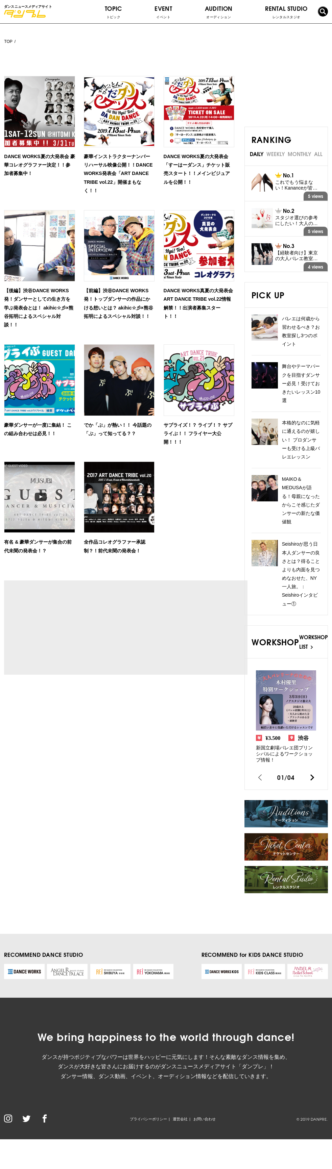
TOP (8, 41)
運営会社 (180, 1119)
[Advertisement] (67, 627)
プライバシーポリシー (148, 1119)
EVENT (163, 12)
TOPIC (113, 12)
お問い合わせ (204, 1119)
